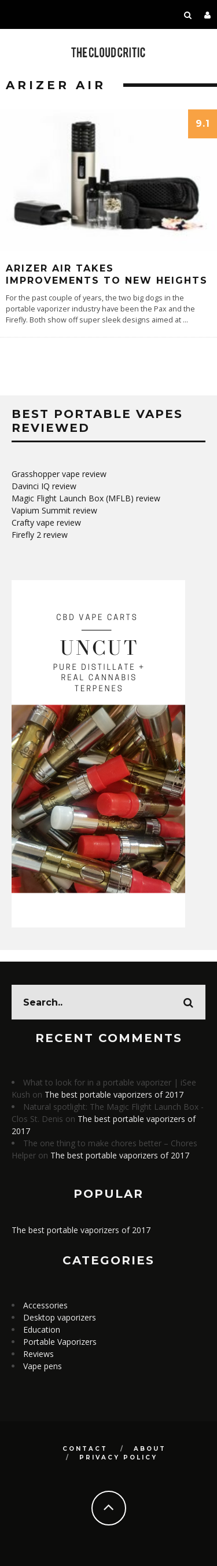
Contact (85, 1449)
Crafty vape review (46, 522)
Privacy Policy (118, 1457)
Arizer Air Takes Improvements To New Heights (107, 274)
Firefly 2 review (40, 534)
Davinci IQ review (44, 486)
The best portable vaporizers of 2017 (114, 1094)
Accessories (45, 1305)
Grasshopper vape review (59, 473)
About (150, 1449)
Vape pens (42, 1365)
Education (41, 1329)
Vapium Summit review (54, 510)
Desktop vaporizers (59, 1317)
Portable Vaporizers (60, 1341)
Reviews (38, 1353)
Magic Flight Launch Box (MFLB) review (86, 498)
